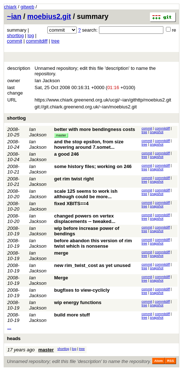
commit (14, 41)
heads (14, 338)
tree (55, 41)
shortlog (15, 35)
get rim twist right (74, 178)
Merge (61, 277)
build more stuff (72, 315)
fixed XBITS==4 (71, 203)
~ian (14, 16)
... (9, 327)
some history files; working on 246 (93, 166)
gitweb (28, 6)
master (61, 135)
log (31, 35)
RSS (170, 361)
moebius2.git (49, 16)
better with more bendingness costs (94, 129)
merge (61, 253)
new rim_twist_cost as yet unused (92, 265)
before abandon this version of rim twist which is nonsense (93, 243)
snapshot (156, 132)
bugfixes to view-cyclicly (82, 290)
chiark (10, 6)
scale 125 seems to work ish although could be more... (86, 193)
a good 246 (66, 154)
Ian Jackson (38, 132)
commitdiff (37, 41)
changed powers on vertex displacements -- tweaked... (84, 218)
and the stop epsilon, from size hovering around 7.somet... (89, 144)
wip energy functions (78, 302)
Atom (158, 361)
